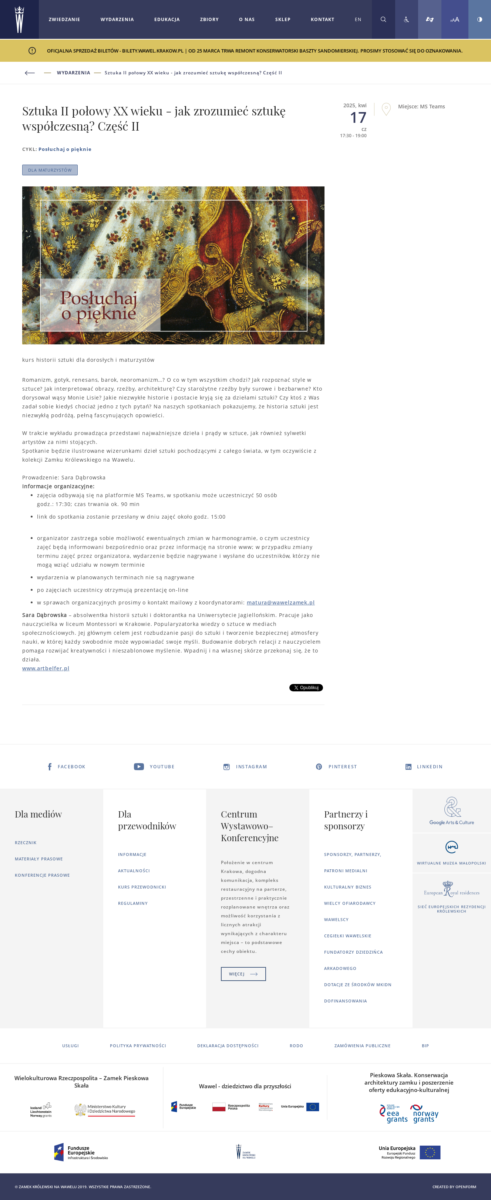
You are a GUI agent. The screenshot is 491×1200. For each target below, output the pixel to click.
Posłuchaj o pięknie (64, 149)
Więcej (243, 974)
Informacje (132, 854)
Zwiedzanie (64, 19)
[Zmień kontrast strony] (479, 19)
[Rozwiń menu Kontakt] (322, 20)
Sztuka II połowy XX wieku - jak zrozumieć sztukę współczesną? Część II (193, 73)
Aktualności (134, 870)
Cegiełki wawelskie (347, 935)
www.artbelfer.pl (45, 668)
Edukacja (167, 19)
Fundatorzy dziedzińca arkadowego (353, 960)
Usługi (70, 1045)
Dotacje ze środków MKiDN (358, 984)
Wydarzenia (117, 19)
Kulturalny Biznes (347, 887)
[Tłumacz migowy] (429, 19)
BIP (425, 1045)
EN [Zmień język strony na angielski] (358, 19)
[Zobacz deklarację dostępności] (406, 19)
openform (465, 1186)
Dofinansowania (345, 1001)
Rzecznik (26, 842)
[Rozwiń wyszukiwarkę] (383, 19)
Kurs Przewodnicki (142, 887)
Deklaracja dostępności (228, 1045)
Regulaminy (133, 903)
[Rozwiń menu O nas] (247, 20)
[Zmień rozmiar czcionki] (454, 19)
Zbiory (209, 19)
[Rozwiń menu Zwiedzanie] (64, 20)
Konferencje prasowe (42, 875)
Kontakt (322, 19)
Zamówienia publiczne (362, 1045)
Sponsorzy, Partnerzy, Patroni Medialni (352, 862)
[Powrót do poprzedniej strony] (39, 73)
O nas (247, 19)
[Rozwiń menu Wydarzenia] (117, 20)
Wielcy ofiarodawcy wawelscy (350, 911)
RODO (296, 1045)
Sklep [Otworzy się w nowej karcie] (283, 19)
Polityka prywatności (138, 1045)
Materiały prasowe (39, 859)
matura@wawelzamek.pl (281, 602)
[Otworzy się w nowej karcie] (452, 811)
